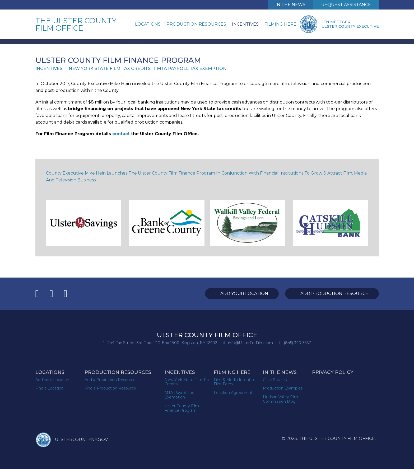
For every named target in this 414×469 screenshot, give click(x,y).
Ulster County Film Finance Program (182, 408)
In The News (290, 4)
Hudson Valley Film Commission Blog (280, 399)
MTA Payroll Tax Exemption (191, 69)
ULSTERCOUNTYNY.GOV (71, 440)
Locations (148, 24)
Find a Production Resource (110, 388)
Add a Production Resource (110, 379)
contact (121, 133)
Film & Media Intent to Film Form (234, 382)
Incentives (245, 24)
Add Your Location (242, 293)
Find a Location (49, 388)
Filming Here (280, 24)
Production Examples (283, 388)
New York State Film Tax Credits (110, 69)
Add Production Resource (332, 293)
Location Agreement (233, 392)
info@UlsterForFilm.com (250, 342)
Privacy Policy (332, 372)
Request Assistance (346, 4)
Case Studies (275, 379)
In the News (280, 372)
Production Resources (196, 24)
